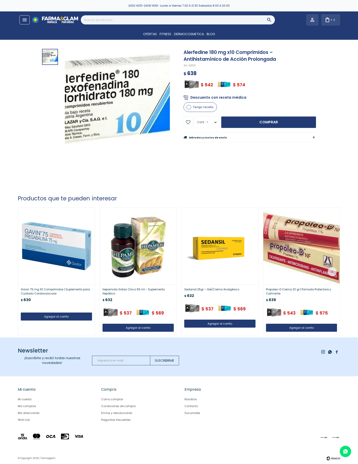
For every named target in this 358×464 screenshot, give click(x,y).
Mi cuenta (25, 399)
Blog (211, 34)
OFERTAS (150, 34)
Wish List (24, 420)
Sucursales (192, 413)
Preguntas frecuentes (116, 420)
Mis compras (27, 406)
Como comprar (112, 399)
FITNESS (165, 34)
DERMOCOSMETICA (189, 34)
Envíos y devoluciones (116, 413)
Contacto (191, 406)
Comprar (268, 122)
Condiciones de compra (118, 406)
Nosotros (190, 399)
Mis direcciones (28, 413)
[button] (332, 271)
